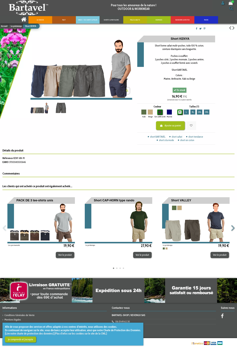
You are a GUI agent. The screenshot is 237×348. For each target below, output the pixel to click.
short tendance (195, 136)
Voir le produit (65, 254)
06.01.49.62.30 (122, 321)
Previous (4, 228)
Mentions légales (12, 319)
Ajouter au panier (170, 125)
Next (232, 228)
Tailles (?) (194, 106)
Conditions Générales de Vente (19, 315)
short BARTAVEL (157, 136)
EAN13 (5, 162)
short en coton (187, 140)
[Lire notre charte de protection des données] (29, 333)
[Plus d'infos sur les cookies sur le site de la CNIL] (80, 333)
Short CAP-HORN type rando (114, 200)
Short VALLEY (181, 200)
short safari (177, 136)
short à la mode (166, 140)
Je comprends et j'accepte (20, 339)
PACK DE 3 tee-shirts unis (34, 200)
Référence (7, 158)
